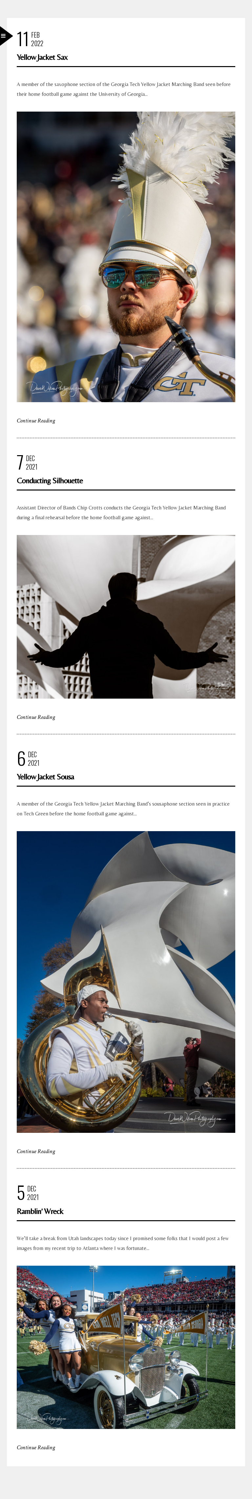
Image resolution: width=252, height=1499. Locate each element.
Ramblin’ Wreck (40, 1211)
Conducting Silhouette (50, 480)
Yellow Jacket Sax (42, 57)
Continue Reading (36, 420)
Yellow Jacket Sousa (45, 776)
